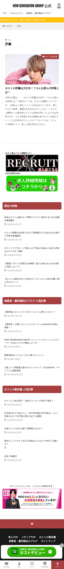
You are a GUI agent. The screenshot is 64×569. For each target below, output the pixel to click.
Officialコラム (16, 13)
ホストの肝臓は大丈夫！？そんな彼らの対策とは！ (32, 90)
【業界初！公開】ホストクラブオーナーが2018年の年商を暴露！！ (31, 326)
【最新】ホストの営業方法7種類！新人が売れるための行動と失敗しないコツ (31, 265)
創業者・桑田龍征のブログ (38, 13)
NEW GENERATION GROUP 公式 (32, 6)
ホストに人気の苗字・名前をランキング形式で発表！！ (29, 400)
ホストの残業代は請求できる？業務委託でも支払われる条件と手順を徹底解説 (32, 234)
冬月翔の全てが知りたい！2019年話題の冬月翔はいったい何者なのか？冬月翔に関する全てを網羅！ (31, 414)
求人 (19, 565)
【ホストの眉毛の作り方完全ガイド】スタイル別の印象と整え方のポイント (32, 280)
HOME (8, 26)
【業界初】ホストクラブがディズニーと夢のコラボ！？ (29, 312)
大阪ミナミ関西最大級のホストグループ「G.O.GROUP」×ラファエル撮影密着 (32, 369)
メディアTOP (28, 537)
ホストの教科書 (51, 57)
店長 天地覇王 (10, 456)
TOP (5, 13)
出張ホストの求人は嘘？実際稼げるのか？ (23, 428)
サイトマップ (48, 541)
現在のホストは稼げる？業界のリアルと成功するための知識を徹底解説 (32, 219)
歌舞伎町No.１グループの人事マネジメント (24, 355)
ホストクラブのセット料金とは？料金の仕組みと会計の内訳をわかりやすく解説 (32, 249)
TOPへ (57, 565)
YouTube (6, 565)
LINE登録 (44, 565)
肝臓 (19, 26)
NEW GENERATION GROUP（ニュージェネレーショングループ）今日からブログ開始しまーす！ (31, 341)
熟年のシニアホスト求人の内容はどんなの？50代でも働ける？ (31, 442)
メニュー (32, 565)
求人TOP (13, 537)
